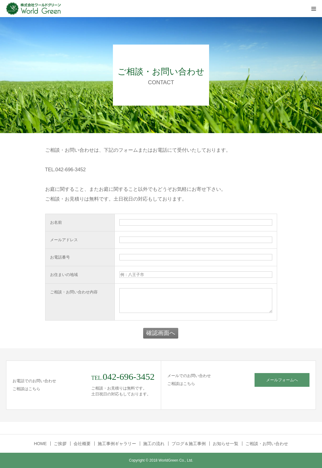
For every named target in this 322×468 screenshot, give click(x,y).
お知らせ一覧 (225, 443)
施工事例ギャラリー (117, 443)
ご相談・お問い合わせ (266, 443)
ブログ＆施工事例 (189, 443)
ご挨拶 (60, 443)
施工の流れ (154, 443)
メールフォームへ (282, 380)
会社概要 (82, 443)
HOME (40, 443)
